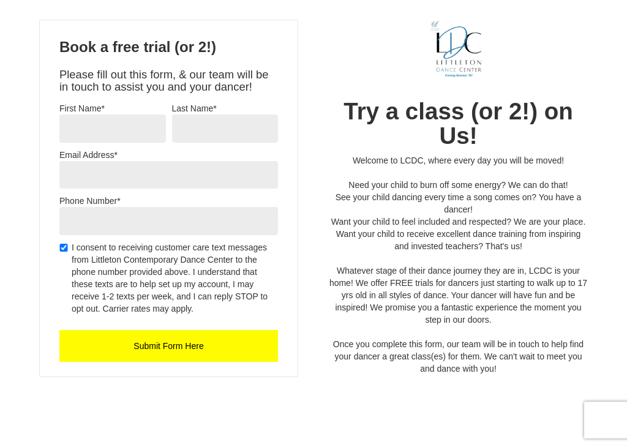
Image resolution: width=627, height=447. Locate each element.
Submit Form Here (168, 346)
